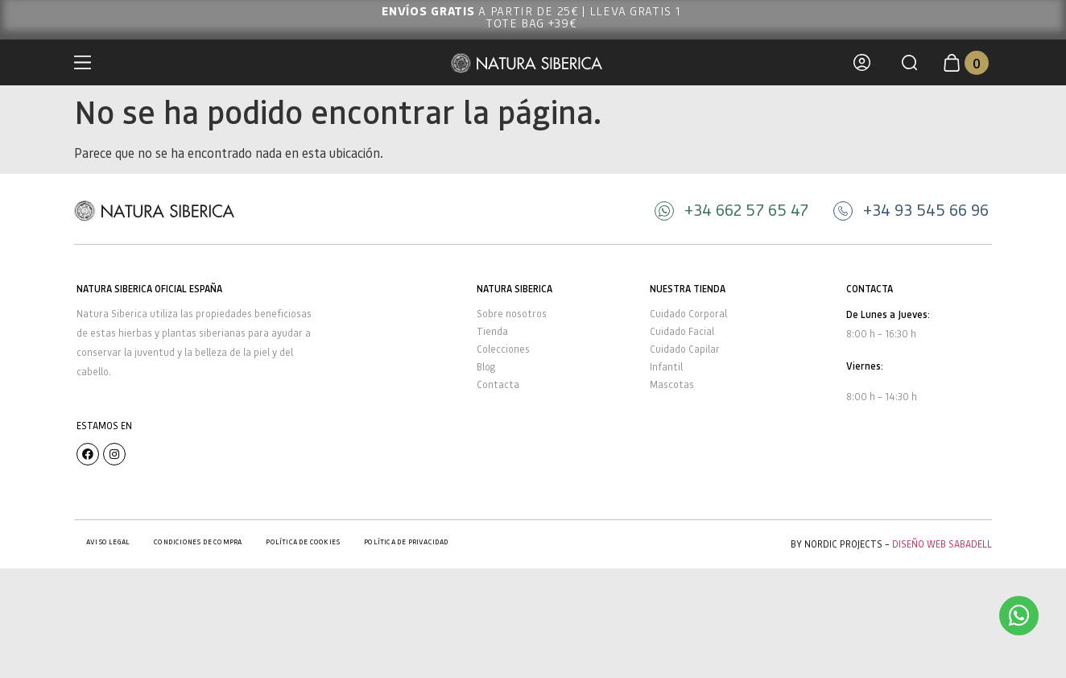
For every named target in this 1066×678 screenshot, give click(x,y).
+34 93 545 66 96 (926, 209)
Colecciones (503, 349)
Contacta (498, 384)
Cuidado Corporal (688, 314)
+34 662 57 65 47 (746, 209)
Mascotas (672, 384)
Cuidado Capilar (685, 349)
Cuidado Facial (682, 331)
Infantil (666, 367)
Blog (486, 367)
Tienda (492, 331)
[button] (909, 62)
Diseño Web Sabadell (942, 544)
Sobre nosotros (512, 314)
